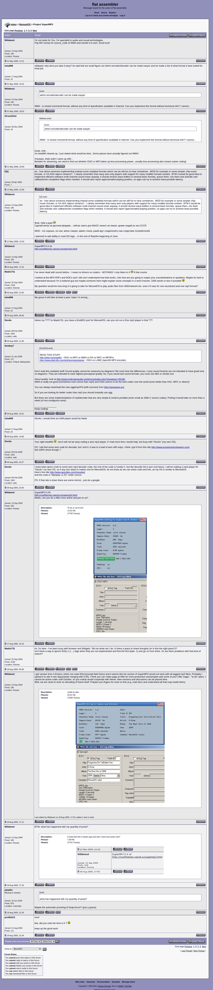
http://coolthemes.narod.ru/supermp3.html (56, 249)
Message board (128, 982)
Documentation (103, 982)
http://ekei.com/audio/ (51, 357)
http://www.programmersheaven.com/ (170, 447)
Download (91, 982)
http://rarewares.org (114, 387)
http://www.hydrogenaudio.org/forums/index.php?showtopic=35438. (91, 379)
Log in (122, 16)
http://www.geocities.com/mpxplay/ (67, 472)
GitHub (121, 986)
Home (96, 13)
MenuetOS (25, 24)
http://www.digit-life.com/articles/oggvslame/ (62, 360)
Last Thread (187, 951)
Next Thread (199, 951)
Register (112, 13)
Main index (80, 982)
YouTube (128, 986)
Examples (116, 982)
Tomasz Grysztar (104, 986)
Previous (19, 30)
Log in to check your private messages (101, 16)
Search (104, 13)
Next (35, 30)
